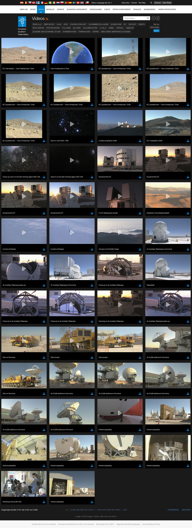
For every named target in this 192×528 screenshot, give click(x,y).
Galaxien (77, 28)
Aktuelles (50, 9)
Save (28, 395)
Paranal (120, 28)
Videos (41, 10)
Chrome (30, 349)
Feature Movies (53, 28)
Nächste (186, 510)
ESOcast (132, 24)
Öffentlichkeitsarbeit (122, 9)
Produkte (137, 9)
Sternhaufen (84, 32)
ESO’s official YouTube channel (81, 300)
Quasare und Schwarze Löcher (46, 32)
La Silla (103, 28)
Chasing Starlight (78, 24)
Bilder (33, 9)
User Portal (167, 3)
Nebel (111, 28)
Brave (29, 346)
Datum (156, 31)
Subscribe (125, 3)
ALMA (59, 24)
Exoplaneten (38, 28)
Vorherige (173, 510)
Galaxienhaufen (90, 28)
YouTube (25, 300)
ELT (125, 24)
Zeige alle (37, 24)
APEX (66, 24)
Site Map (142, 3)
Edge (29, 351)
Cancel (40, 395)
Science (158, 3)
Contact (134, 3)
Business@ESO (149, 9)
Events (107, 9)
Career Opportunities (167, 9)
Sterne (96, 32)
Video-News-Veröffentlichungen (115, 32)
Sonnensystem (69, 32)
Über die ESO (49, 24)
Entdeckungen (96, 9)
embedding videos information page (43, 304)
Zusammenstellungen (98, 24)
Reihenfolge (154, 27)
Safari (29, 356)
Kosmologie (116, 24)
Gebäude (130, 28)
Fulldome (66, 28)
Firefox (29, 354)
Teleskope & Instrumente (77, 9)
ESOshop (60, 9)
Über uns (24, 9)
